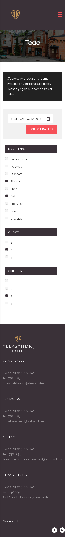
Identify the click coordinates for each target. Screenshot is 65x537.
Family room (19, 159)
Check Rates (42, 129)
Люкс (14, 211)
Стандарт (17, 218)
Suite (14, 189)
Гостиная (17, 203)
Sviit (13, 196)
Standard (16, 174)
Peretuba (16, 166)
